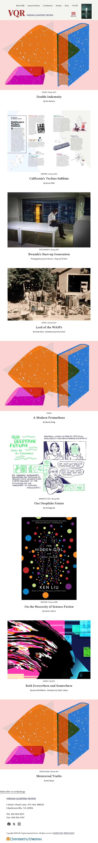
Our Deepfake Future (49, 503)
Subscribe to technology (12, 791)
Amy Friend (60, 332)
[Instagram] (19, 824)
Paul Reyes (50, 781)
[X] (14, 824)
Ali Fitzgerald (50, 508)
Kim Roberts (50, 101)
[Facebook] (8, 824)
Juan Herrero (48, 259)
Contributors (48, 6)
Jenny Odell (50, 183)
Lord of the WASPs (49, 327)
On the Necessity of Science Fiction (49, 606)
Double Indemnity (49, 97)
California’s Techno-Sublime (49, 178)
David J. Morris (50, 611)
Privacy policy (69, 833)
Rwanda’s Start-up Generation (49, 254)
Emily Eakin (39, 332)
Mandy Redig (50, 422)
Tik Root (64, 259)
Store (67, 6)
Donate (59, 6)
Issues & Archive (34, 6)
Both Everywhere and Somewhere (49, 686)
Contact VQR (58, 833)
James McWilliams (39, 690)
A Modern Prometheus (49, 417)
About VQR (20, 6)
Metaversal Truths (49, 776)
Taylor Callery (63, 690)
